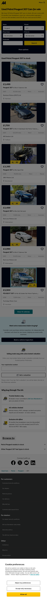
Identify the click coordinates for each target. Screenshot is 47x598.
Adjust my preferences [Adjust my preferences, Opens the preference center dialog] (23, 583)
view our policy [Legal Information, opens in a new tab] (34, 574)
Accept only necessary (23, 588)
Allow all (23, 594)
